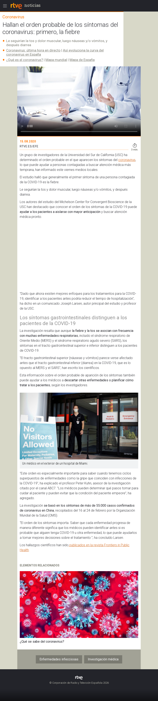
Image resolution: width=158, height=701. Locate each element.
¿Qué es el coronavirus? (24, 60)
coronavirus (126, 160)
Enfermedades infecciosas (59, 659)
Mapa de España (82, 60)
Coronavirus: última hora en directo (33, 50)
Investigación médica (103, 659)
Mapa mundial (56, 60)
